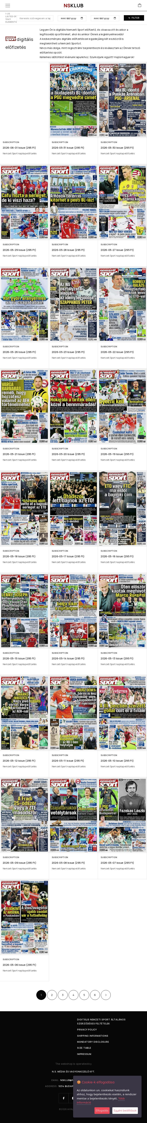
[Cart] (140, 5)
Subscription (11, 142)
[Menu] (8, 5)
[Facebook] (64, 1098)
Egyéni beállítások (125, 1110)
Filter (134, 17)
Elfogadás (102, 1110)
